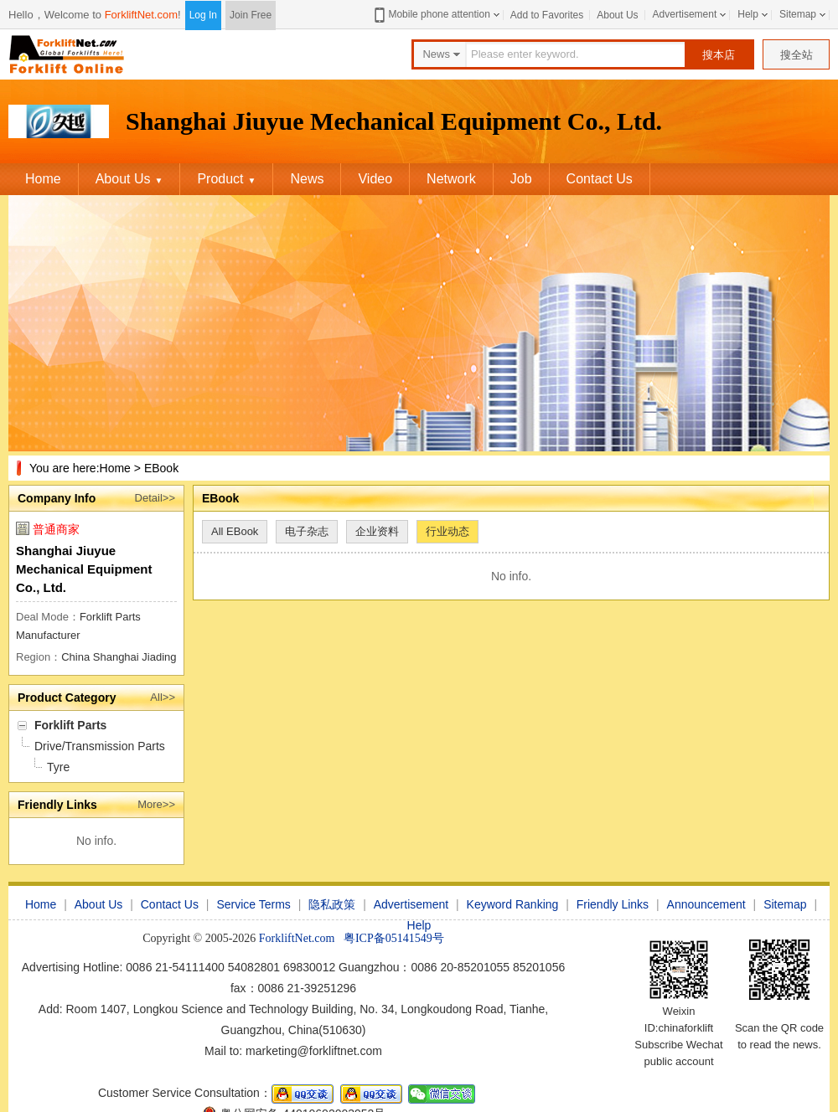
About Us (617, 15)
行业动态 (447, 531)
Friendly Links (613, 904)
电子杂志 (306, 531)
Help (747, 14)
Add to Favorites (546, 15)
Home (43, 179)
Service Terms (253, 904)
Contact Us (599, 179)
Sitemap (797, 14)
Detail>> (155, 498)
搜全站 (796, 55)
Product (226, 179)
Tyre (58, 767)
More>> (156, 804)
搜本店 (718, 55)
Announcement (706, 904)
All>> (162, 697)
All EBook (234, 531)
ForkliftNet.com (141, 14)
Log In (203, 15)
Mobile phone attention (430, 14)
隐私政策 (331, 904)
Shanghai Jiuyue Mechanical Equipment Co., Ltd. (84, 569)
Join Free (251, 15)
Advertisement (685, 14)
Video (375, 179)
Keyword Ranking (513, 904)
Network (451, 179)
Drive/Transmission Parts (99, 746)
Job (521, 179)
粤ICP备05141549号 (394, 938)
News (306, 179)
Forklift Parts (70, 725)
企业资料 (377, 531)
